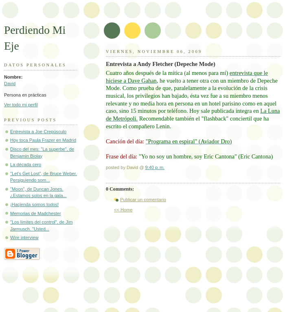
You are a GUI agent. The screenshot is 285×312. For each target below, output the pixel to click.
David (9, 83)
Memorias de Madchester (35, 213)
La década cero (25, 164)
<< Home (123, 209)
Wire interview (24, 237)
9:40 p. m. (155, 167)
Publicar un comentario (143, 199)
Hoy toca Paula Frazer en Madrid (43, 140)
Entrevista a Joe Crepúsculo (38, 131)
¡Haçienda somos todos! (34, 204)
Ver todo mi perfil (21, 104)
